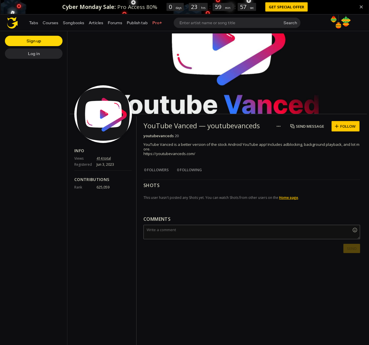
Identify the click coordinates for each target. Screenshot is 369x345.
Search (290, 22)
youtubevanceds (158, 135)
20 (177, 135)
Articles (96, 22)
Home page (288, 197)
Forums (115, 22)
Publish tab (137, 22)
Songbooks (73, 22)
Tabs (33, 22)
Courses (50, 22)
